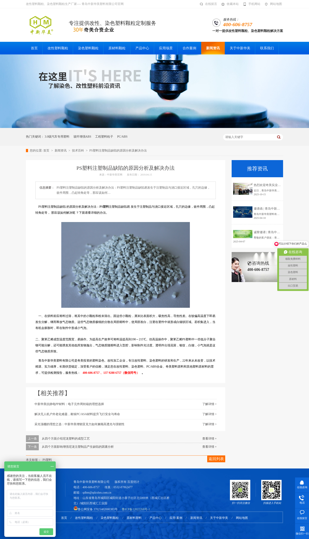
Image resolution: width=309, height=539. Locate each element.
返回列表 (216, 459)
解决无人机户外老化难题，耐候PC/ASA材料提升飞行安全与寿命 (77, 414)
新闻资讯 (61, 150)
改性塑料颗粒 (84, 517)
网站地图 (272, 4)
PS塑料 (104, 206)
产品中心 (156, 517)
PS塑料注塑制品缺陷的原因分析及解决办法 (118, 150)
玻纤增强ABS (82, 136)
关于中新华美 (219, 517)
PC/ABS (122, 136)
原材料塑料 (134, 517)
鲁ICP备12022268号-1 (136, 509)
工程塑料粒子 (104, 136)
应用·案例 (176, 517)
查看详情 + (209, 438)
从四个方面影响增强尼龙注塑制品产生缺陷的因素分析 (78, 446)
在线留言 (207, 4)
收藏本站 (229, 4)
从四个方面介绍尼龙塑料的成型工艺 (66, 438)
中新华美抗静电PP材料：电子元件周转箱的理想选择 (69, 404)
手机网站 (250, 4)
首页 (46, 150)
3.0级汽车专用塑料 (57, 136)
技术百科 (78, 150)
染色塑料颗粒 (110, 517)
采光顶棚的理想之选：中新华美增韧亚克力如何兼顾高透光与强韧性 (79, 424)
